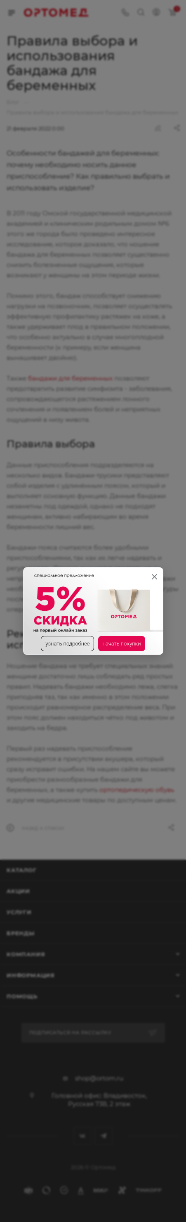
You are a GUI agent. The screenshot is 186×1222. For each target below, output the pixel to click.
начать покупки (121, 644)
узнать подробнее (67, 644)
